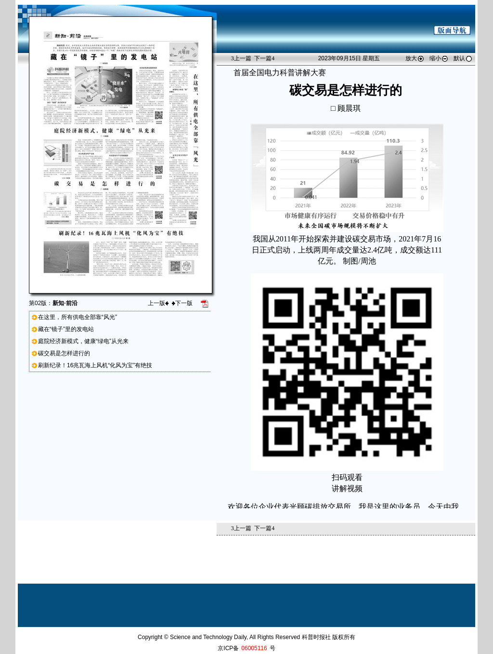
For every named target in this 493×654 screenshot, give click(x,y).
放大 (415, 58)
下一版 (182, 303)
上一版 (158, 303)
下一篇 (264, 58)
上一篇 (241, 58)
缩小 (439, 58)
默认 (463, 58)
